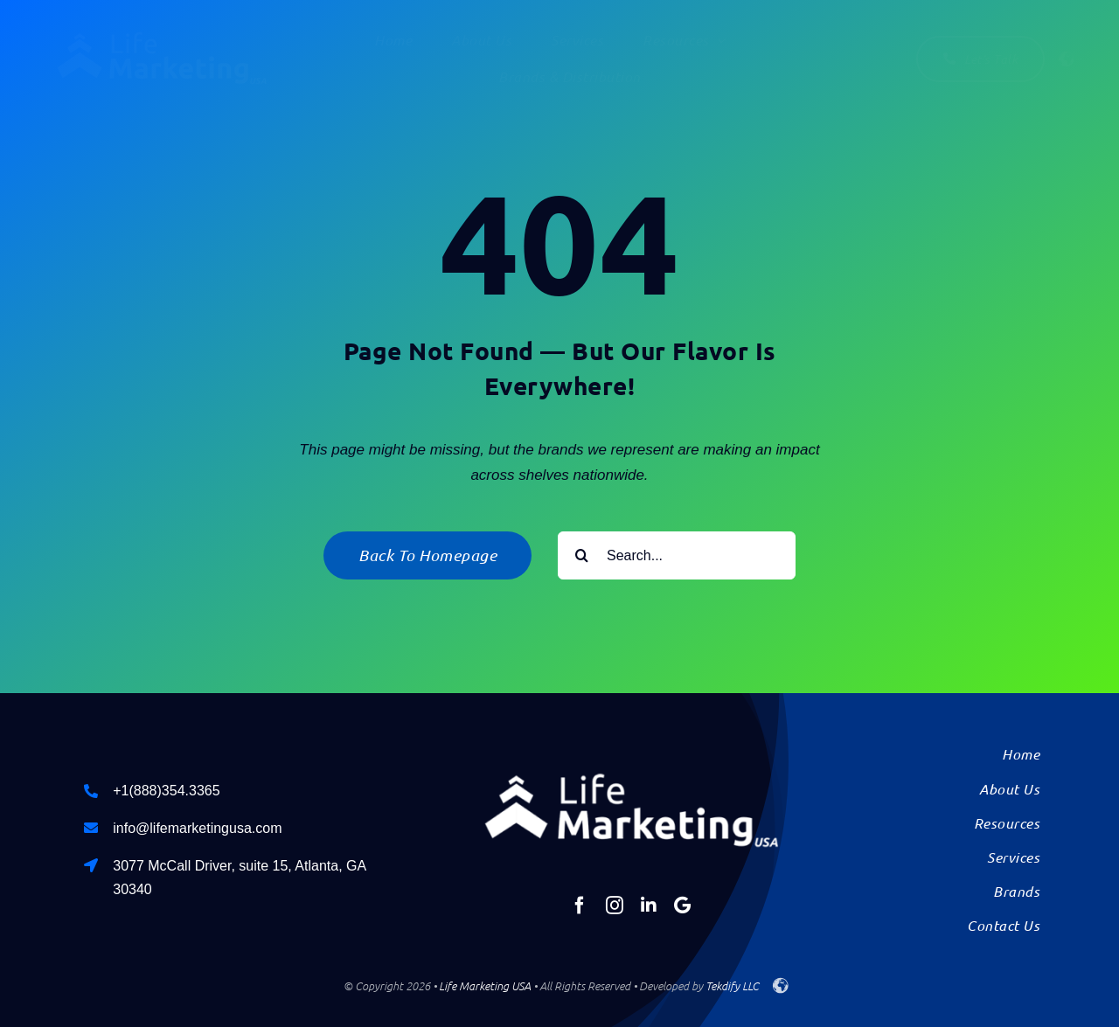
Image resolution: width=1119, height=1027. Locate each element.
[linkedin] (649, 905)
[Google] (682, 905)
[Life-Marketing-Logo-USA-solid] (161, 33)
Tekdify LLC (732, 985)
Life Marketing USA (485, 985)
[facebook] (579, 905)
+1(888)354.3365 (166, 790)
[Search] (582, 555)
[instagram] (614, 905)
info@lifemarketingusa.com (197, 828)
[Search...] (677, 555)
